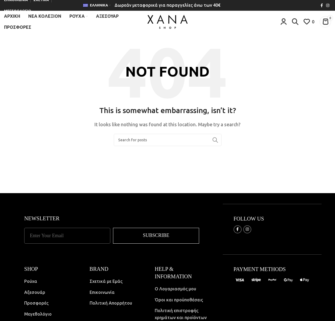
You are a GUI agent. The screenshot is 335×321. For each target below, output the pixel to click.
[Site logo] (167, 22)
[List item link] (53, 283)
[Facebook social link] (322, 5)
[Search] (295, 22)
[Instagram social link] (328, 5)
